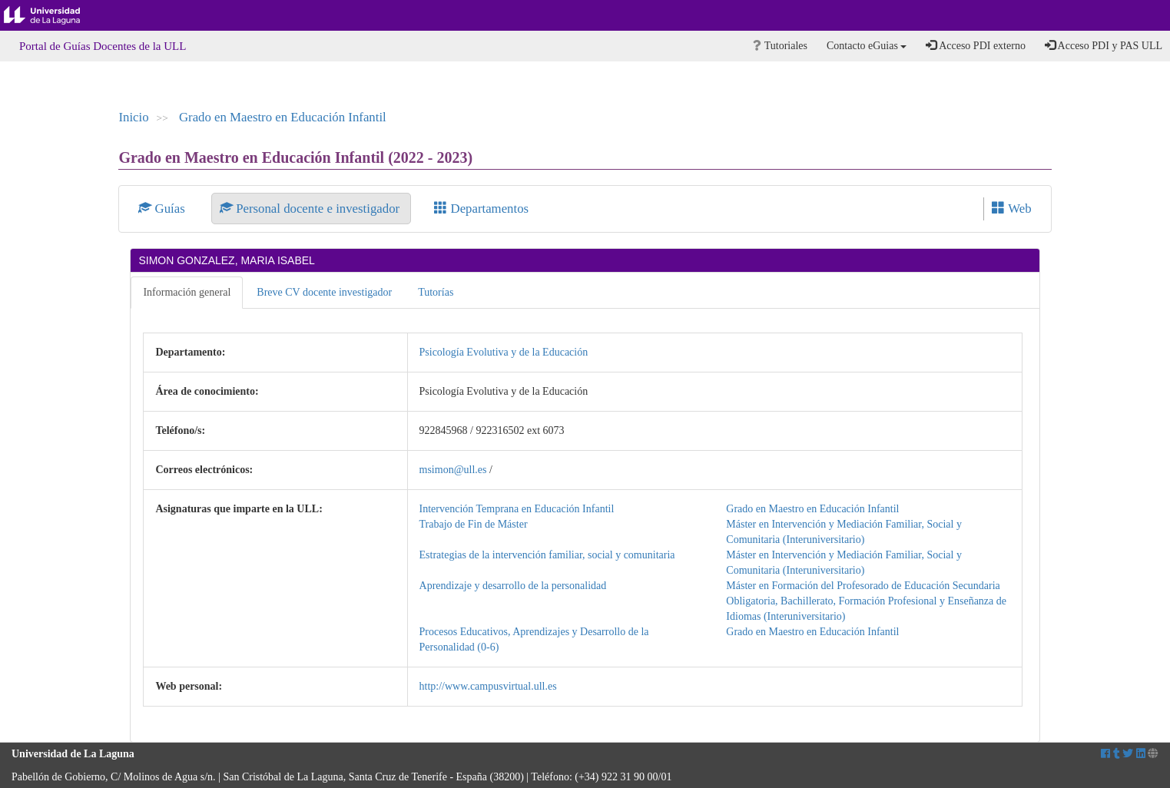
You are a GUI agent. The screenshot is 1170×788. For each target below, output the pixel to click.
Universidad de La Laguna (54, 15)
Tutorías (435, 292)
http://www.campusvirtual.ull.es (488, 686)
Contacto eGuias (867, 45)
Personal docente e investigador (311, 208)
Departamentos (481, 208)
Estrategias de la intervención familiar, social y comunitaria (547, 555)
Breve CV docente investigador (324, 292)
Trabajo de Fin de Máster (473, 524)
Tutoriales (780, 45)
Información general (186, 292)
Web (1011, 208)
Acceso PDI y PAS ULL (1103, 45)
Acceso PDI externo (975, 45)
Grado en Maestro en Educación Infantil (282, 117)
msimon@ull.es (453, 469)
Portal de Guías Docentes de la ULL (102, 46)
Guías (163, 208)
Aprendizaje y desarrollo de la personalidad (513, 585)
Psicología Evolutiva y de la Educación (503, 352)
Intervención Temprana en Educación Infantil (517, 509)
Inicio (133, 117)
